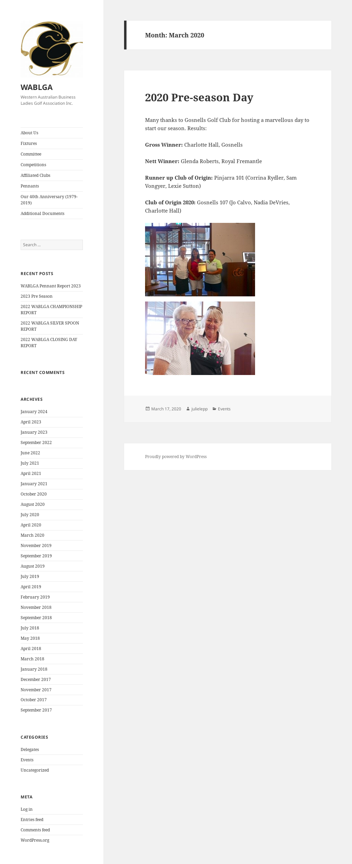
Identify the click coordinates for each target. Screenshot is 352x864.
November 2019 (36, 545)
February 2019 (35, 597)
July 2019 (30, 576)
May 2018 (30, 638)
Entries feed (32, 819)
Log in (27, 809)
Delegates (30, 749)
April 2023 (31, 422)
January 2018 (34, 669)
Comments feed (35, 830)
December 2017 (36, 679)
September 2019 (36, 556)
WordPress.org (35, 840)
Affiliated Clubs (35, 175)
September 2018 (36, 618)
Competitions (33, 165)
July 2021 (30, 463)
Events (27, 760)
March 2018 (32, 659)
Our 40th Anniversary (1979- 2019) (49, 200)
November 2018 (36, 607)
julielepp (199, 409)
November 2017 (36, 690)
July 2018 (30, 628)
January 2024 (34, 411)
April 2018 (31, 648)
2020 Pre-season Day (199, 97)
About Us (29, 133)
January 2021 (34, 484)
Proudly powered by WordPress (176, 456)
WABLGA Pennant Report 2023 (51, 286)
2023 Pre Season (37, 296)
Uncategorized (35, 770)
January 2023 (34, 432)
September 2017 (36, 710)
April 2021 (31, 473)
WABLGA (37, 87)
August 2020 (33, 504)
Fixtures (29, 143)
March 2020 (32, 535)
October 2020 (34, 494)
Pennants (30, 186)
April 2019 (31, 587)
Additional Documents (42, 213)
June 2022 (30, 453)
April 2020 (31, 525)
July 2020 (30, 515)
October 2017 (34, 700)
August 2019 (33, 566)
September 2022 (36, 442)
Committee (31, 154)
